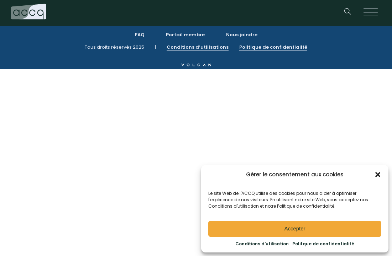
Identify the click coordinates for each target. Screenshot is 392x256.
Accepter (294, 228)
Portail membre (185, 34)
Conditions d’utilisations (198, 47)
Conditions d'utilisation (262, 244)
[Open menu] (371, 13)
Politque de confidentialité (323, 244)
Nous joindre (241, 34)
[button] (377, 174)
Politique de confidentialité (273, 47)
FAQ (140, 34)
